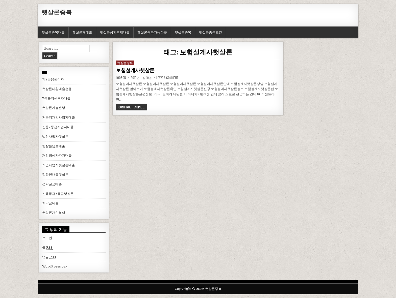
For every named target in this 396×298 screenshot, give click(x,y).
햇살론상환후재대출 (115, 32)
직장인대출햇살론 (55, 174)
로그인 (47, 238)
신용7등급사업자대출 (58, 127)
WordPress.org (54, 266)
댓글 (49, 257)
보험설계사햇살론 (135, 70)
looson (121, 77)
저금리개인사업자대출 (58, 117)
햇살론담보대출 (53, 146)
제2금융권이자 (53, 79)
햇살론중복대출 (53, 32)
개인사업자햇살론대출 (58, 165)
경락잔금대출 (52, 184)
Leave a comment (167, 77)
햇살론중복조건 (210, 32)
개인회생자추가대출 (57, 155)
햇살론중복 (56, 12)
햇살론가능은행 (53, 108)
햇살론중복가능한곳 (152, 32)
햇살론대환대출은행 (57, 89)
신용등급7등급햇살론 (58, 194)
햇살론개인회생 (53, 213)
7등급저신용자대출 (56, 98)
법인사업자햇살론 (55, 136)
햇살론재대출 (82, 32)
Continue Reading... (131, 107)
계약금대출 (50, 203)
